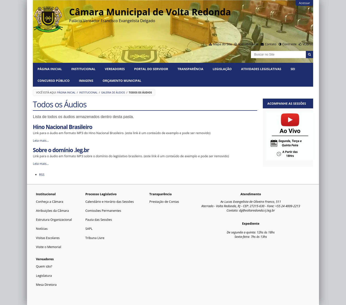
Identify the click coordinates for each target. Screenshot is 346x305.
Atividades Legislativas (261, 69)
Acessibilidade (248, 44)
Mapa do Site (222, 44)
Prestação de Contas (164, 201)
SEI (293, 69)
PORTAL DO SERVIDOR (151, 69)
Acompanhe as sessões (286, 103)
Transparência (190, 69)
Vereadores (115, 69)
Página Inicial (49, 69)
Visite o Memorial (48, 247)
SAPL (89, 228)
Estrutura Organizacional (54, 219)
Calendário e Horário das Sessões (109, 201)
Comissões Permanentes (103, 210)
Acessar (304, 3)
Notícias (42, 228)
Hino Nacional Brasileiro (62, 127)
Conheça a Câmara (49, 201)
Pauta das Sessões (98, 219)
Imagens (86, 80)
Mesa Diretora (46, 284)
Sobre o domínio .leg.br (61, 150)
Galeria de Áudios (113, 92)
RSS (42, 174)
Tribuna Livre (94, 238)
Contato (270, 44)
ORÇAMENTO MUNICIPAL (122, 80)
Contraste (289, 44)
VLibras (307, 44)
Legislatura (44, 275)
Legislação (222, 69)
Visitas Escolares (48, 238)
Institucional (83, 69)
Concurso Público (53, 80)
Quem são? (44, 266)
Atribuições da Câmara (52, 210)
